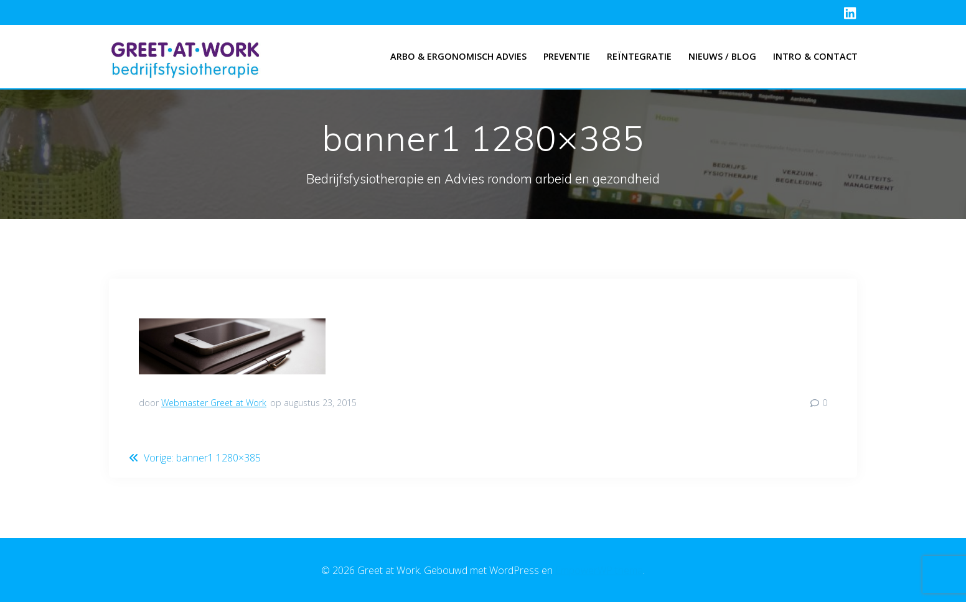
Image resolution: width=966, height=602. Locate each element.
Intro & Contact (815, 56)
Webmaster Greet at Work (213, 403)
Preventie (566, 56)
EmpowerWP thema (599, 570)
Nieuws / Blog (722, 56)
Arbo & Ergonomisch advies (458, 56)
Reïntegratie (639, 56)
